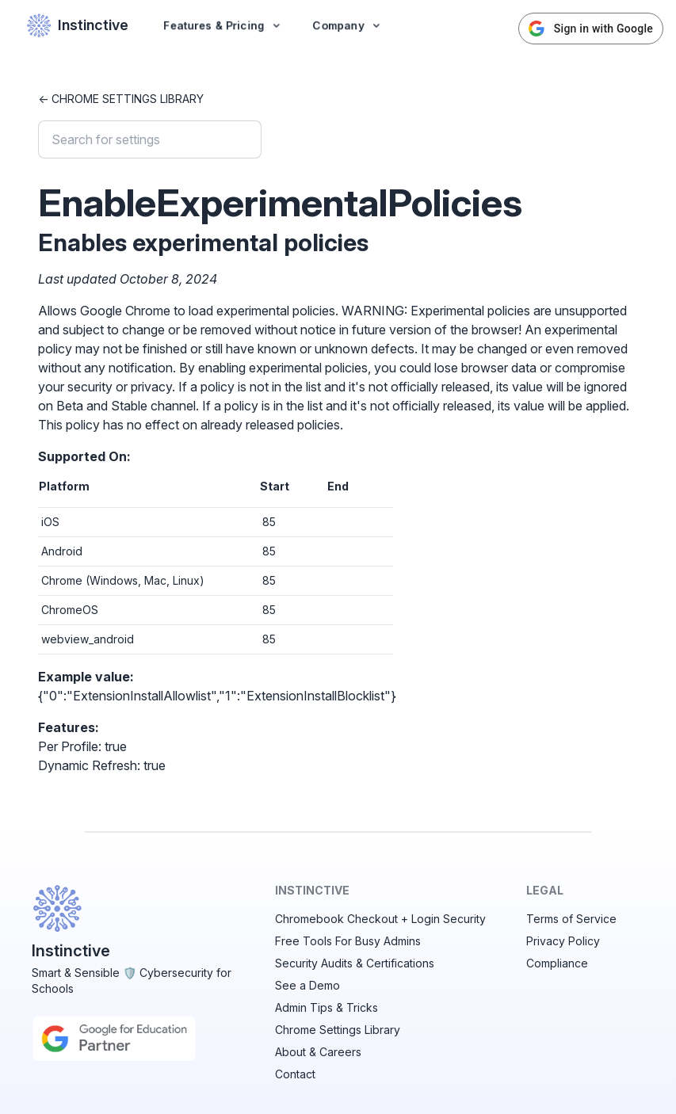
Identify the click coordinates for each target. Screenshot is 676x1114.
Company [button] (347, 25)
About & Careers (318, 1052)
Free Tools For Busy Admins (348, 941)
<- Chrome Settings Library (121, 98)
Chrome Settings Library (337, 1029)
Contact (295, 1074)
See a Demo (307, 985)
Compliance (557, 963)
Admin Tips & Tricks (326, 1007)
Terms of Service (571, 918)
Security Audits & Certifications (354, 963)
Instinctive (77, 25)
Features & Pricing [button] (223, 25)
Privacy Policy (563, 941)
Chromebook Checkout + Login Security (380, 918)
